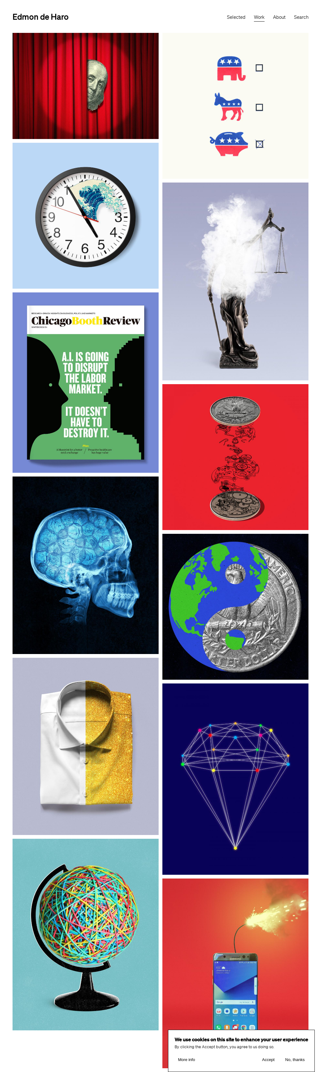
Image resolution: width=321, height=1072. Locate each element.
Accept (268, 1059)
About (279, 17)
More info (186, 1059)
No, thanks (295, 1059)
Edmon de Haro (41, 16)
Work (259, 17)
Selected (236, 17)
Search (301, 17)
